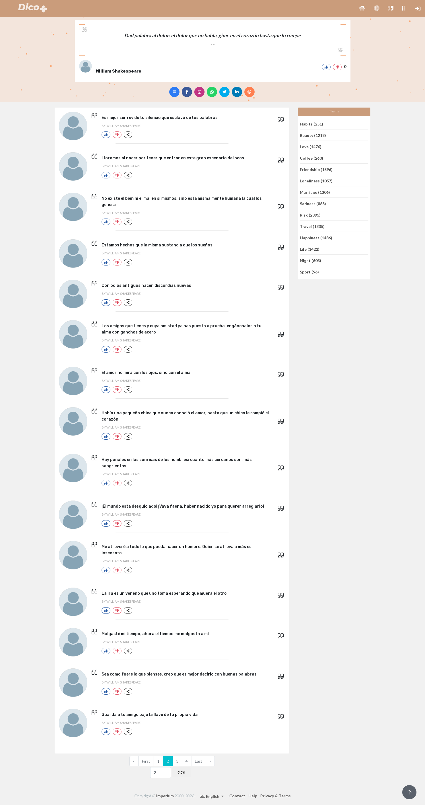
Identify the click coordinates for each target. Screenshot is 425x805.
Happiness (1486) (316, 237)
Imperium (165, 795)
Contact (237, 795)
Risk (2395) (310, 214)
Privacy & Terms (275, 795)
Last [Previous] (198, 761)
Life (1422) (309, 248)
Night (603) (310, 260)
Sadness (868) (313, 203)
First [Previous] (146, 761)
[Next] (210, 761)
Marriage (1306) (315, 192)
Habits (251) (311, 123)
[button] (362, 8)
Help (252, 795)
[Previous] (134, 761)
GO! (181, 772)
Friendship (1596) (316, 169)
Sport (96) (309, 271)
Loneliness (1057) (316, 180)
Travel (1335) (312, 226)
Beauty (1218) (313, 135)
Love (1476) (310, 146)
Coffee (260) (311, 157)
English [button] (210, 796)
